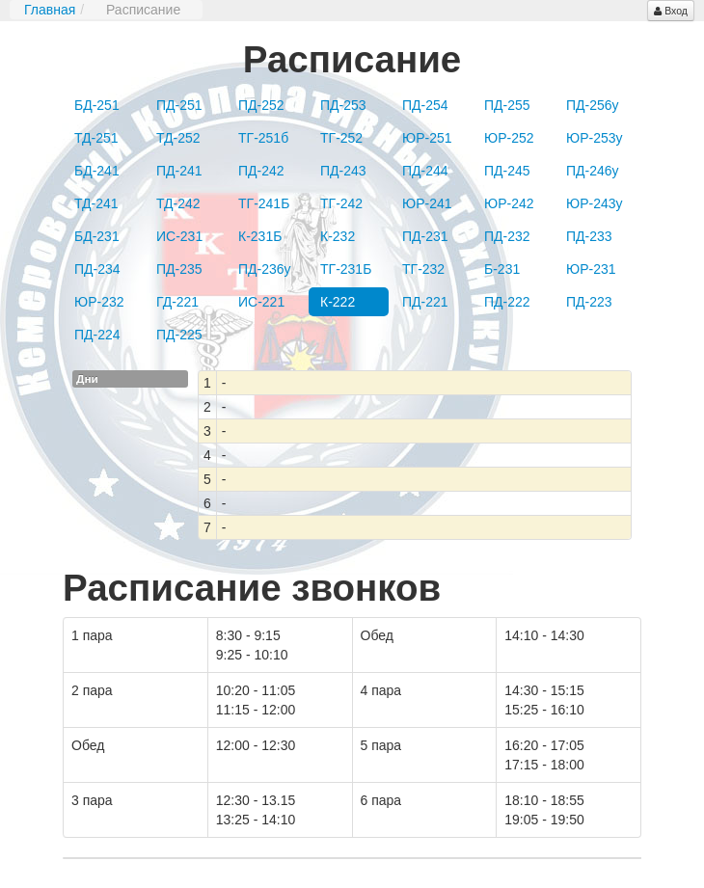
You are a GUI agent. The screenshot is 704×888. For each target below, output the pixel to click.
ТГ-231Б (345, 269)
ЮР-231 (591, 269)
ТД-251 (96, 138)
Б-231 (502, 269)
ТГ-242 (341, 203)
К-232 (337, 236)
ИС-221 (261, 301)
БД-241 (97, 170)
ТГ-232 (423, 269)
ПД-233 (589, 236)
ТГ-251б (263, 138)
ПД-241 (179, 170)
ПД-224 (97, 334)
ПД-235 (179, 269)
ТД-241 (96, 203)
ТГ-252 (341, 138)
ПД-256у (592, 105)
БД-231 (97, 236)
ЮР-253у (594, 138)
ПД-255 (507, 105)
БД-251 (97, 105)
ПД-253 (343, 105)
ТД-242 (178, 203)
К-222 (337, 301)
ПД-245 (507, 170)
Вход (671, 10)
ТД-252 (178, 138)
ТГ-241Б (263, 203)
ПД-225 (179, 334)
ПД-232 (507, 236)
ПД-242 (261, 170)
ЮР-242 (509, 203)
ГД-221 (177, 301)
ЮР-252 (509, 138)
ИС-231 (179, 236)
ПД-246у (592, 170)
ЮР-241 (427, 203)
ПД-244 (425, 170)
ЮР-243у (594, 203)
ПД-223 (589, 301)
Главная (49, 9)
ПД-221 (425, 301)
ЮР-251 (427, 138)
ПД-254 (425, 105)
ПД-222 (507, 301)
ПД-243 (343, 170)
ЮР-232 (99, 301)
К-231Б (260, 236)
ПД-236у (264, 269)
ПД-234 (97, 269)
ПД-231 (425, 236)
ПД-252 (261, 105)
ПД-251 (179, 105)
